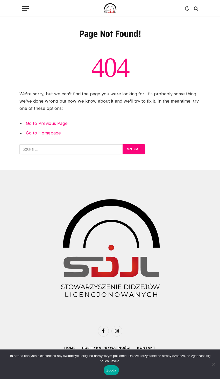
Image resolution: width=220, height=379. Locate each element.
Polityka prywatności (106, 348)
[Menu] (25, 8)
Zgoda (111, 370)
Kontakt (146, 348)
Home (70, 348)
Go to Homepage (43, 132)
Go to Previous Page (47, 123)
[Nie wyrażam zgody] (213, 364)
